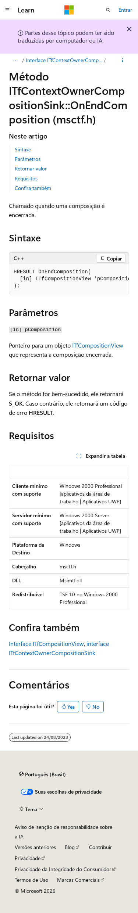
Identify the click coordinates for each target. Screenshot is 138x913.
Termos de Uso (31, 879)
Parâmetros (27, 158)
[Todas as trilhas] (15, 60)
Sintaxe (23, 149)
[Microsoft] (69, 10)
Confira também (33, 187)
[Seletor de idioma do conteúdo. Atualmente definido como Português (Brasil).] (42, 774)
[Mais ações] (122, 60)
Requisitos (26, 178)
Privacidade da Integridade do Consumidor (63, 869)
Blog (70, 847)
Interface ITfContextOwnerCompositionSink (64, 60)
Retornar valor (31, 168)
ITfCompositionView (97, 345)
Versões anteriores (35, 847)
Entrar (125, 9)
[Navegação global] (7, 10)
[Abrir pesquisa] (108, 10)
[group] (69, 279)
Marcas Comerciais (78, 879)
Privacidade (27, 858)
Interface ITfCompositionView (46, 643)
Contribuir (100, 847)
